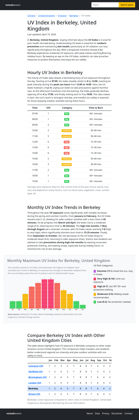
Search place (127, 4)
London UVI (34, 382)
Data (97, 413)
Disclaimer (117, 413)
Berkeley (73, 15)
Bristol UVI (34, 394)
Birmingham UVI (37, 377)
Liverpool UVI (35, 366)
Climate (31, 15)
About (90, 413)
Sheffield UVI (35, 371)
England (62, 15)
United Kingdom (46, 15)
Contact (128, 413)
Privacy (105, 413)
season (12, 4)
